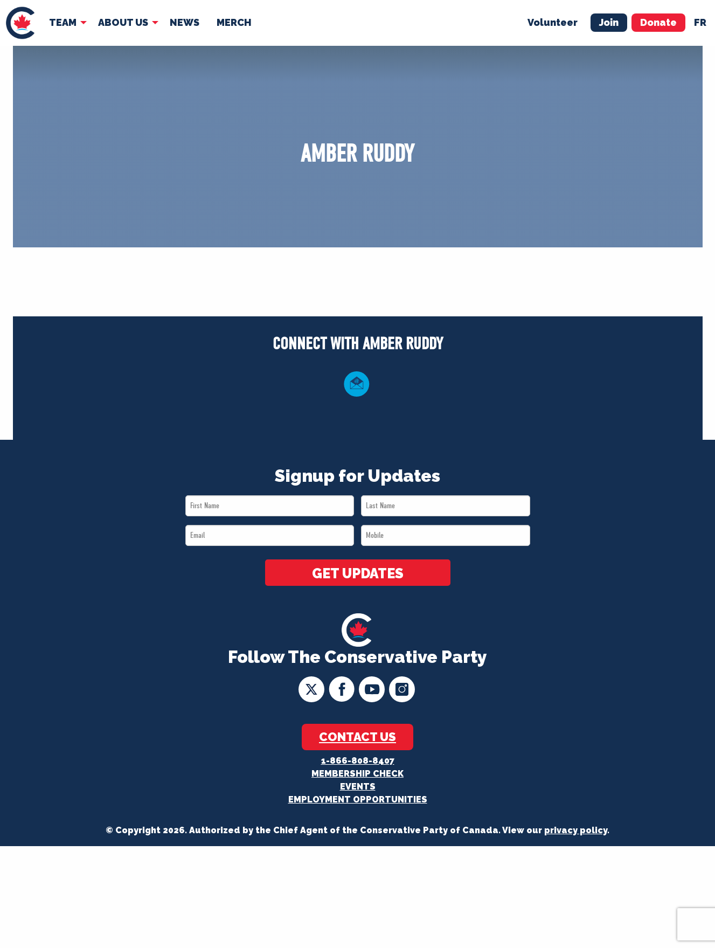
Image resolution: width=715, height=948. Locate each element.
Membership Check (357, 774)
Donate (658, 22)
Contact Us (357, 737)
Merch (234, 22)
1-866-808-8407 (357, 761)
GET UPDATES (358, 573)
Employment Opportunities (357, 799)
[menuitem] (20, 23)
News (184, 22)
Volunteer (552, 22)
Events (358, 786)
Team (63, 22)
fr (700, 22)
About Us (123, 22)
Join (609, 22)
